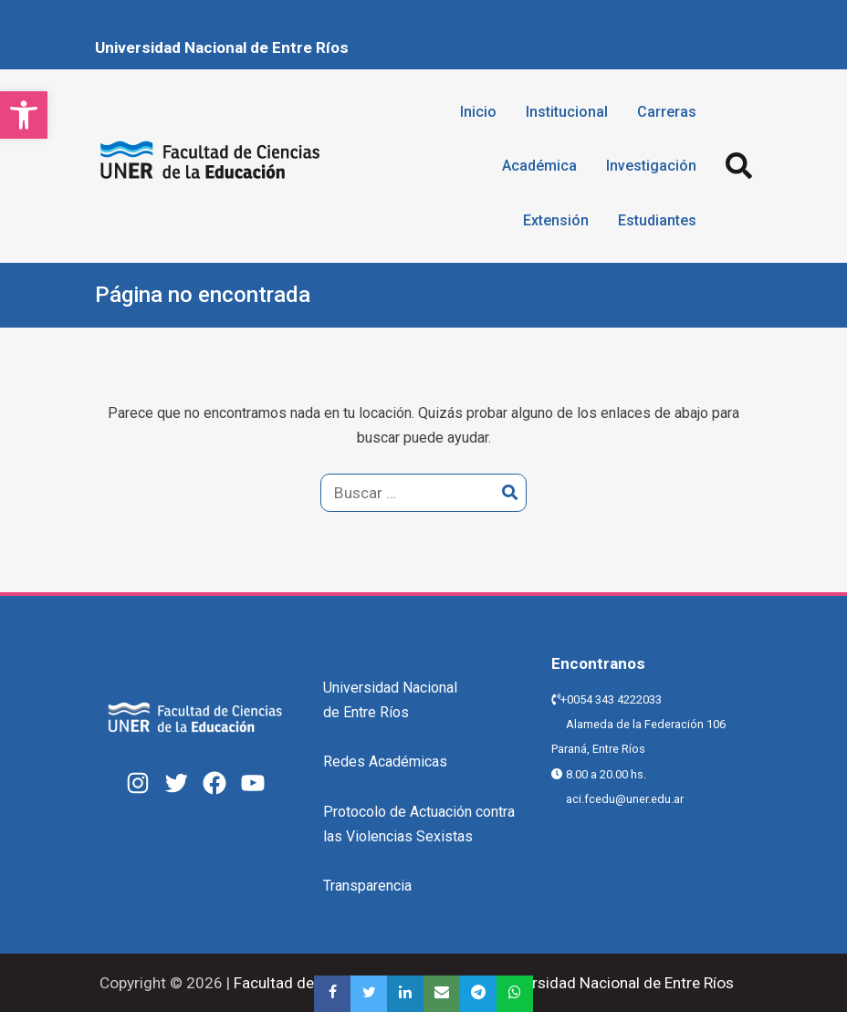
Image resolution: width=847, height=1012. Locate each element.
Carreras (666, 111)
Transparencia (367, 885)
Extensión (556, 220)
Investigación (651, 165)
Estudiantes (657, 220)
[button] (23, 115)
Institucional (567, 111)
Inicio (478, 111)
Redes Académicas (385, 761)
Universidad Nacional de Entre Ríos (222, 47)
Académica (539, 165)
